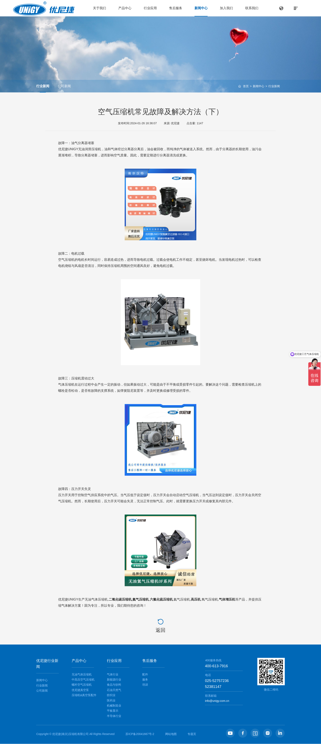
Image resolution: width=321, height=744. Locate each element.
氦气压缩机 (182, 599)
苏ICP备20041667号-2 (139, 734)
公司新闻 (64, 86)
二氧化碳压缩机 (120, 599)
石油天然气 (114, 690)
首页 (246, 86)
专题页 (192, 734)
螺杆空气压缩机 (82, 684)
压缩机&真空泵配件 (84, 695)
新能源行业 (114, 679)
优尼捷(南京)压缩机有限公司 (70, 734)
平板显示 (112, 710)
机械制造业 (114, 705)
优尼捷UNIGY (68, 599)
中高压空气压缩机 (83, 679)
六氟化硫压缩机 (161, 599)
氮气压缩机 (140, 599)
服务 (145, 679)
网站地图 (171, 734)
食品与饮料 (114, 684)
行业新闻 (274, 86)
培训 (145, 684)
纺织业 (111, 695)
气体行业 (112, 674)
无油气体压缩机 (96, 599)
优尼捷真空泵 (80, 690)
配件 (145, 674)
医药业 (111, 700)
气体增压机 (227, 599)
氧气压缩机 (210, 599)
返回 (160, 630)
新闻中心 (258, 86)
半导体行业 (114, 716)
